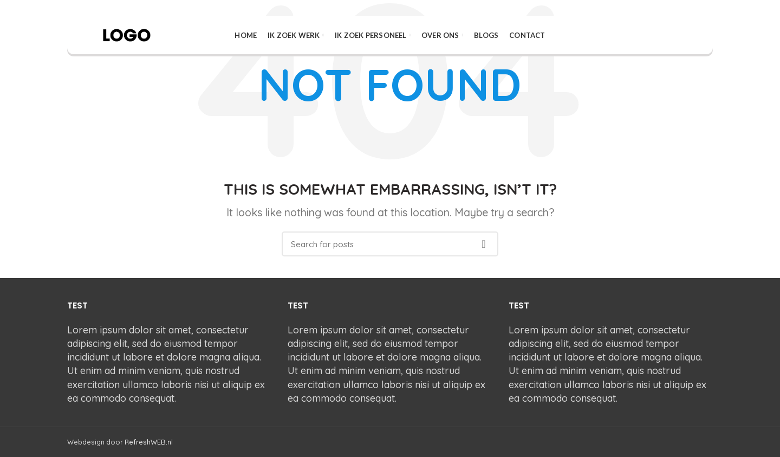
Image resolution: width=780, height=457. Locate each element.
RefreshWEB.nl (149, 441)
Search (483, 243)
